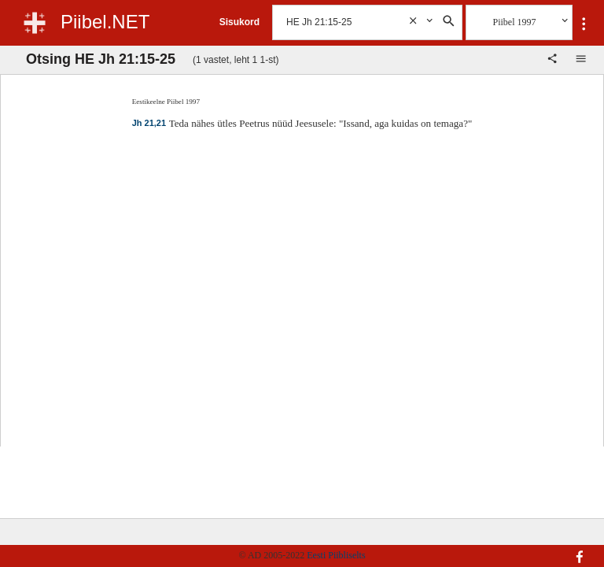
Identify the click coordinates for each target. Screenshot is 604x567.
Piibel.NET (105, 21)
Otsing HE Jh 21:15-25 (100, 59)
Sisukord (239, 22)
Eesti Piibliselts (336, 555)
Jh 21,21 (149, 123)
